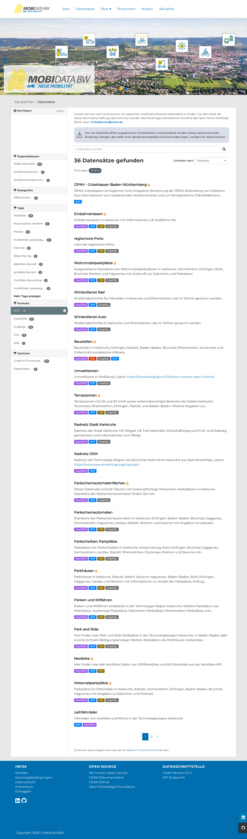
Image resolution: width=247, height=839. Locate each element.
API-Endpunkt (174, 777)
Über (105, 9)
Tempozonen (86, 395)
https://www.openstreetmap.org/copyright (107, 464)
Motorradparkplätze (91, 683)
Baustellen (83, 341)
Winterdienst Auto (90, 317)
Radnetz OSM (86, 454)
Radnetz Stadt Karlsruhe (95, 424)
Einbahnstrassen (89, 214)
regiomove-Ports (88, 238)
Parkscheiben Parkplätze (95, 541)
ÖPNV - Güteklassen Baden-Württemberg (111, 185)
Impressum (24, 787)
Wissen (147, 9)
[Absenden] (224, 149)
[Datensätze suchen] (146, 149)
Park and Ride (86, 629)
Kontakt (21, 773)
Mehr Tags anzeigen (27, 296)
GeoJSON (80, 226)
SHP (77, 201)
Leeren (60, 110)
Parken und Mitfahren (93, 600)
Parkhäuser (84, 571)
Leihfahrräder (85, 712)
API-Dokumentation (146, 750)
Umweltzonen (86, 371)
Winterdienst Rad (89, 292)
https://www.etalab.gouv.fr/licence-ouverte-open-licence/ (171, 377)
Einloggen (23, 791)
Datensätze (85, 9)
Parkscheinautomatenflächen (100, 483)
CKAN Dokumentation (106, 777)
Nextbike (82, 658)
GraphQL (112, 226)
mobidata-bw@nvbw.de (106, 122)
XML (92, 358)
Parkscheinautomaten (93, 512)
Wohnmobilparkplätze (94, 263)
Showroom (126, 9)
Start (66, 9)
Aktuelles (166, 9)
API (124, 750)
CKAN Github (99, 782)
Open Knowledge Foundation (112, 787)
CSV (101, 226)
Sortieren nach (183, 160)
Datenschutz (25, 782)
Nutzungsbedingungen (33, 777)
